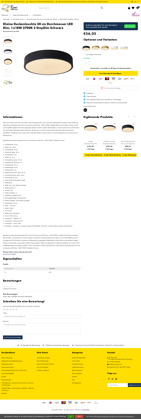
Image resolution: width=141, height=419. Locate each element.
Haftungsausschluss (7, 364)
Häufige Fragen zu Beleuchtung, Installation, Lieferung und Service (18, 389)
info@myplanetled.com (114, 364)
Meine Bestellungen (43, 361)
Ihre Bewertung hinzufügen (12, 337)
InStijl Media (85, 410)
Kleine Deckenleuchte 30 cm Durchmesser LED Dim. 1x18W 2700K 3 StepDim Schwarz (53, 19)
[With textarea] (41, 328)
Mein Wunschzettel (42, 367)
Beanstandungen (7, 380)
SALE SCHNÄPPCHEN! (79, 358)
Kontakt (4, 376)
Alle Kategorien (76, 383)
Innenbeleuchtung (18, 19)
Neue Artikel (76, 361)
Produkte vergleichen (43, 370)
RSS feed (4, 393)
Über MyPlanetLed (7, 358)
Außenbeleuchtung (77, 367)
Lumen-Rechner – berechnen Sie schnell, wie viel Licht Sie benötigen (18, 384)
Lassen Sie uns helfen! (9, 254)
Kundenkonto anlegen (43, 358)
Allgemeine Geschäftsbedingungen (12, 361)
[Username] (41, 316)
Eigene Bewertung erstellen (11, 31)
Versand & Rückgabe (8, 373)
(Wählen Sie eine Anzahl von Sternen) (21, 306)
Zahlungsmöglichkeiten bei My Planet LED (14, 370)
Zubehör (74, 376)
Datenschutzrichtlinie (8, 367)
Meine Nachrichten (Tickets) (45, 364)
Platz (73, 380)
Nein (79, 416)
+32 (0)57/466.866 (113, 362)
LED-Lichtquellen (77, 373)
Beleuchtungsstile (77, 370)
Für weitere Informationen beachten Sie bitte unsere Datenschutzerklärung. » (111, 416)
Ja (70, 416)
